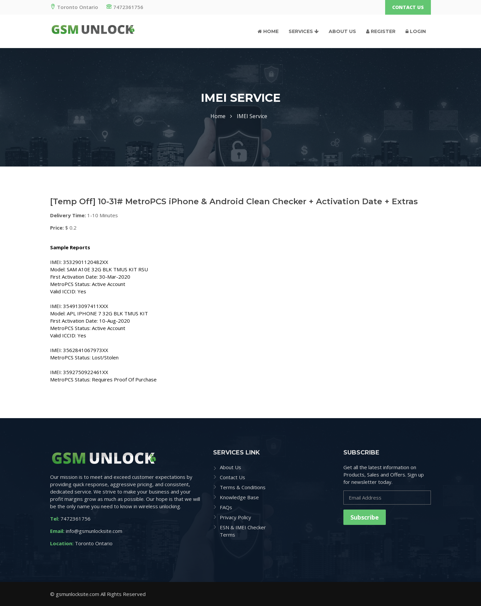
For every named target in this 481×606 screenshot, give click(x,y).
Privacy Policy (235, 517)
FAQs (226, 507)
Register (380, 31)
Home (268, 31)
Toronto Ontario (74, 7)
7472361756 (124, 7)
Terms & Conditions (243, 487)
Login (416, 31)
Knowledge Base (239, 497)
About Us (342, 31)
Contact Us (408, 7)
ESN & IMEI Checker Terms (243, 531)
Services (304, 31)
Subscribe (364, 517)
